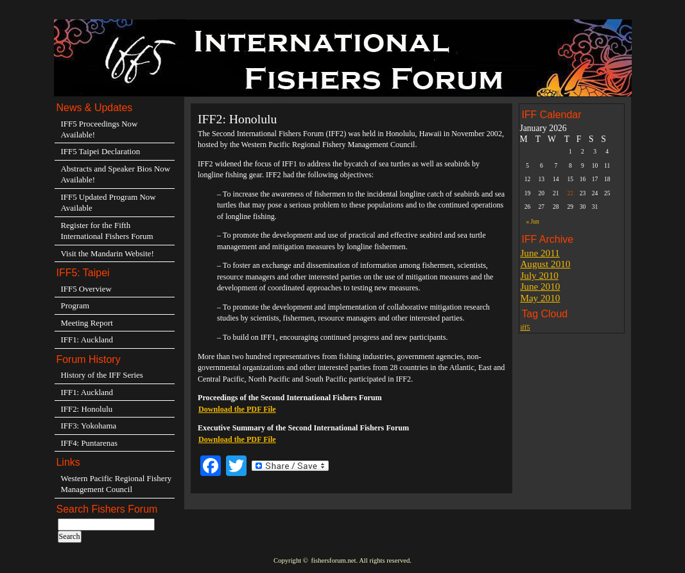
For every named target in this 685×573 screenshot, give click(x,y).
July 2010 (539, 275)
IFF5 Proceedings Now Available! (99, 129)
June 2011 (539, 252)
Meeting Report (87, 323)
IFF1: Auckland (87, 339)
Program (75, 305)
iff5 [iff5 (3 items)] (525, 327)
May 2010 (540, 297)
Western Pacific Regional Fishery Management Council (116, 483)
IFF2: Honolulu (87, 409)
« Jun (532, 221)
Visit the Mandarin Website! (107, 253)
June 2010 (540, 286)
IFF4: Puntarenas (89, 443)
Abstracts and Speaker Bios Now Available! (116, 174)
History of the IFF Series (102, 375)
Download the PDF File (237, 409)
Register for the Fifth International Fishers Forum (107, 230)
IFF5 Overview (86, 289)
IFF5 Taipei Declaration (101, 151)
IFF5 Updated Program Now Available (108, 202)
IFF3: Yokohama (89, 425)
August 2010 (545, 263)
